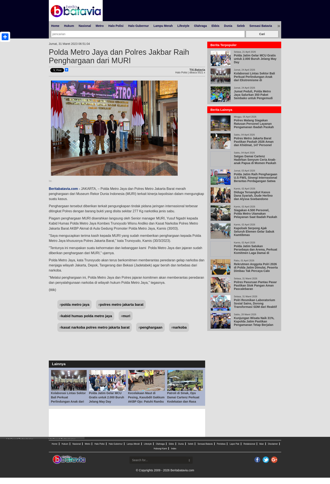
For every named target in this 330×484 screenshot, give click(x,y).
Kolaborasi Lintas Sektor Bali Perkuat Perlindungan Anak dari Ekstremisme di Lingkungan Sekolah (68, 401)
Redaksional (249, 444)
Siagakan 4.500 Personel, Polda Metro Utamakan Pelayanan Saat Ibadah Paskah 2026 (255, 215)
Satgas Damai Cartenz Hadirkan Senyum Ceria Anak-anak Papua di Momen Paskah (255, 160)
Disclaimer (273, 444)
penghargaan (151, 327)
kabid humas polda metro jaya (86, 316)
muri (126, 316)
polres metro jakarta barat (121, 305)
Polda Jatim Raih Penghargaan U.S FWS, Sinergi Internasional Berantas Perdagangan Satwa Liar (255, 179)
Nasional (85, 25)
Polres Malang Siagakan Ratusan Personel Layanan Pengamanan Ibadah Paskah (254, 124)
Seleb (241, 25)
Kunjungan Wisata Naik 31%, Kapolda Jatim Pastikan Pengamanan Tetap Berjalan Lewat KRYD (254, 323)
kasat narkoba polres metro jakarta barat (95, 327)
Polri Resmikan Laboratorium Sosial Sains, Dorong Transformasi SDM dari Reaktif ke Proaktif (255, 305)
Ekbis (215, 25)
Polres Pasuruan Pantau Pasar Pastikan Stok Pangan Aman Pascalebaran (255, 285)
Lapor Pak (234, 444)
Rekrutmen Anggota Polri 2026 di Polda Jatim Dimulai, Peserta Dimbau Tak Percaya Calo (256, 267)
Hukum (69, 25)
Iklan (261, 444)
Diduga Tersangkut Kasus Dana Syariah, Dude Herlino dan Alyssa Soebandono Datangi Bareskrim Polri (253, 197)
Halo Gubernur (138, 25)
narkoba (180, 327)
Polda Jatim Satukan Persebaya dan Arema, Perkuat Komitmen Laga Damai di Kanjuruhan (255, 251)
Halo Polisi (116, 25)
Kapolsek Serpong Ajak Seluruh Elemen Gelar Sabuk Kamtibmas (254, 231)
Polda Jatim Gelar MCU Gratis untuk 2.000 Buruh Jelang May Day (106, 397)
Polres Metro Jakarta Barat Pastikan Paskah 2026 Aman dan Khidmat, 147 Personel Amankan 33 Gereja (254, 143)
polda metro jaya (75, 305)
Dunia (228, 25)
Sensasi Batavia (261, 25)
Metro (100, 25)
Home (55, 25)
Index (173, 448)
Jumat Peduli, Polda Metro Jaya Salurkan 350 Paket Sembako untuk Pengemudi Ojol (253, 96)
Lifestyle (183, 25)
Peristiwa (221, 444)
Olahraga (200, 25)
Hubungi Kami (160, 448)
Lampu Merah (163, 25)
